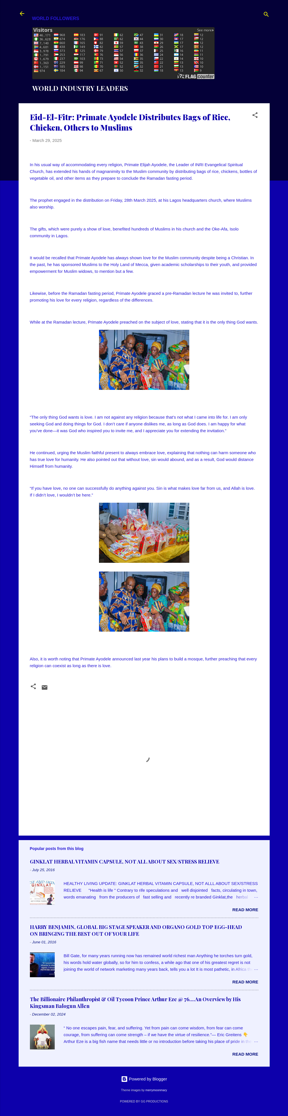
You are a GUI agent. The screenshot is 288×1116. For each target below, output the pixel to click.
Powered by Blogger (144, 1079)
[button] (255, 116)
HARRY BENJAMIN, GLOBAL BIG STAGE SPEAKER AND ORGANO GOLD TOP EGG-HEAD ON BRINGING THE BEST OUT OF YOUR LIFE (136, 930)
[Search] (266, 15)
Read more (245, 909)
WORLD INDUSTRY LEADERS (80, 88)
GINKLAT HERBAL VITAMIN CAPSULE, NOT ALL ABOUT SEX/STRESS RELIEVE (124, 861)
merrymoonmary (156, 1090)
